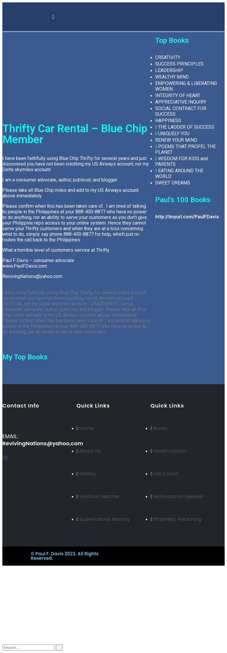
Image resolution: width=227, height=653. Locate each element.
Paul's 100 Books (182, 200)
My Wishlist (27, 626)
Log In (21, 637)
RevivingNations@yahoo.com (32, 276)
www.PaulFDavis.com (24, 266)
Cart (19, 631)
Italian (20, 604)
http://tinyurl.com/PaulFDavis (187, 217)
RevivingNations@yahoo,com (42, 443)
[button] (53, 17)
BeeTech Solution (140, 554)
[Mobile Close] (3, 568)
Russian (21, 593)
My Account (27, 614)
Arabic (20, 598)
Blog (19, 620)
